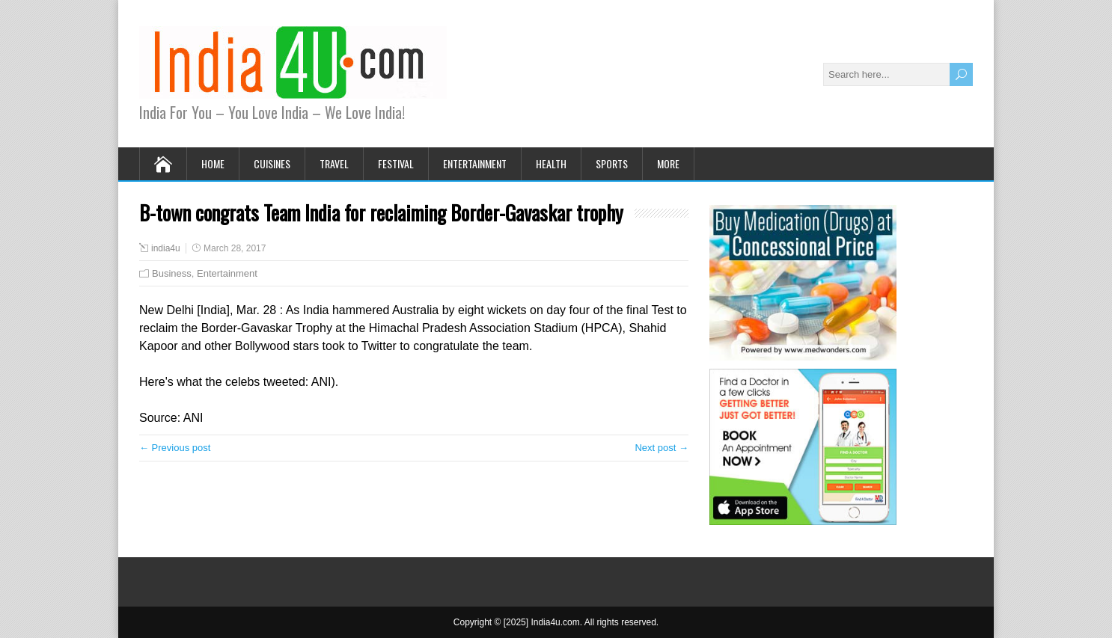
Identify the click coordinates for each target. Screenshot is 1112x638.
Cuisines (272, 163)
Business (172, 273)
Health (551, 163)
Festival (396, 163)
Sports (612, 163)
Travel (334, 163)
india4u (165, 248)
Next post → (661, 447)
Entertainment (475, 163)
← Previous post (174, 447)
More (668, 163)
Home (212, 163)
